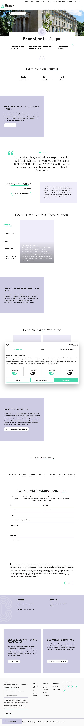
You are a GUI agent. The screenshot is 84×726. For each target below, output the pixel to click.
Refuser (18, 380)
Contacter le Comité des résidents (16, 429)
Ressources (36, 690)
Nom (12, 505)
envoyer (69, 583)
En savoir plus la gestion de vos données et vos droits (14, 707)
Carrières (37, 1)
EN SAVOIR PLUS (10, 125)
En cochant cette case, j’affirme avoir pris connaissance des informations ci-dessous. (32, 563)
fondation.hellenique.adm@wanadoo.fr (19, 574)
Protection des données (45, 722)
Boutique (54, 1)
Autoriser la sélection (42, 380)
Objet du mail (15, 525)
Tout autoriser (66, 380)
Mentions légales (32, 722)
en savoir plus (14, 661)
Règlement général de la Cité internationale (40, 48)
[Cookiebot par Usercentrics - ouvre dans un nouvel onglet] (70, 344)
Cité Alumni (46, 695)
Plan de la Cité (35, 687)
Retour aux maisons (19, 13)
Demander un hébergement (65, 1)
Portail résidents (45, 688)
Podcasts (43, 1)
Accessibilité (56, 683)
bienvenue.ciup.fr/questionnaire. (42, 500)
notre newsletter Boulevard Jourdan (11, 687)
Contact (35, 683)
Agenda (45, 692)
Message (13, 535)
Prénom (46, 505)
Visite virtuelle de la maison (17, 48)
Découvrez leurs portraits (57, 661)
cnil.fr (41, 571)
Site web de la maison (63, 48)
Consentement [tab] (17, 349)
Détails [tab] (42, 349)
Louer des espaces (45, 684)
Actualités (27, 1)
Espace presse (35, 694)
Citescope (49, 1)
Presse (32, 1)
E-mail (12, 515)
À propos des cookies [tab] (66, 349)
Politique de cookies (59, 722)
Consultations (56, 689)
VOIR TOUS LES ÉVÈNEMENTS (21, 193)
